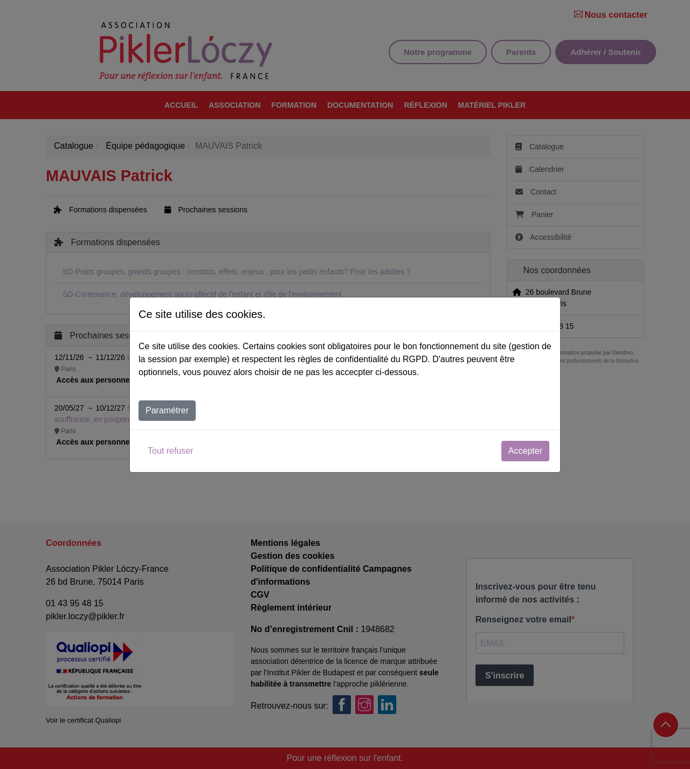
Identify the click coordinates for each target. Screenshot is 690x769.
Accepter (525, 450)
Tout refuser (170, 450)
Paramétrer (167, 410)
